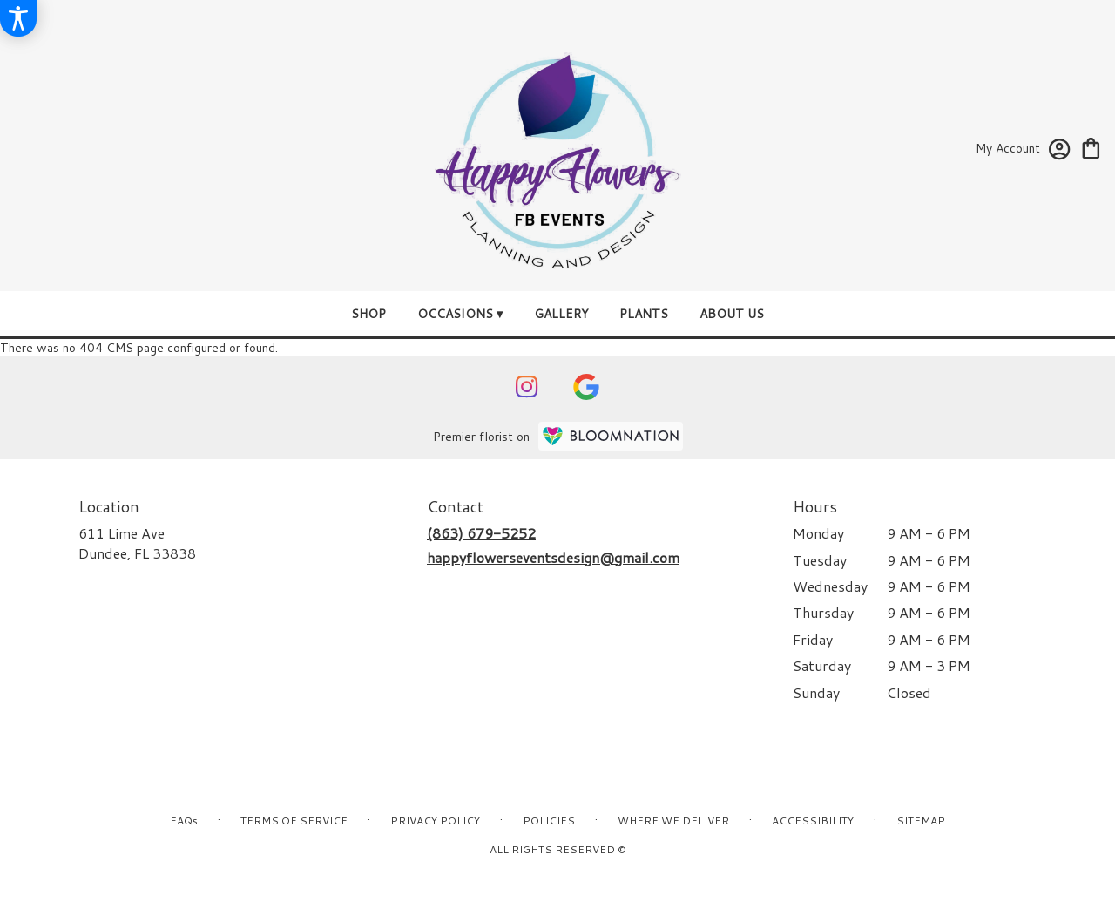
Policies (549, 820)
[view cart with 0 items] (1091, 147)
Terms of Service (294, 820)
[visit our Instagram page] (527, 387)
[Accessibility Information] (18, 18)
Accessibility (813, 820)
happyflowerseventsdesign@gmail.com (553, 557)
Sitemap (920, 820)
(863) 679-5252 (481, 533)
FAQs (184, 820)
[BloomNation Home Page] (610, 436)
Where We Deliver (673, 820)
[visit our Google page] (586, 387)
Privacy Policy (435, 820)
